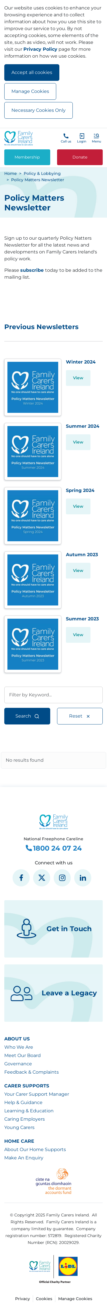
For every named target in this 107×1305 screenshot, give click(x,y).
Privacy (22, 1298)
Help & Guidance (23, 1102)
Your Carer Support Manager (36, 1094)
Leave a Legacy (53, 993)
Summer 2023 (82, 619)
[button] (96, 138)
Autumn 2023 (82, 554)
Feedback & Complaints (31, 1072)
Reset (80, 716)
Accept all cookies (31, 72)
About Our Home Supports (35, 1149)
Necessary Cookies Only (38, 110)
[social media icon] (21, 877)
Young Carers (19, 1127)
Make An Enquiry (23, 1158)
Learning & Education (29, 1110)
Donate (79, 157)
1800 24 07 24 (53, 848)
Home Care (19, 1141)
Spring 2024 (80, 490)
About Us (17, 1039)
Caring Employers (24, 1119)
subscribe (32, 270)
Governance (18, 1063)
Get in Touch (53, 928)
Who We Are (18, 1047)
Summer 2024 (82, 426)
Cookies (44, 1298)
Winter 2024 (81, 362)
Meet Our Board (22, 1055)
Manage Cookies (30, 91)
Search (27, 716)
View (78, 377)
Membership (27, 157)
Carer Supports (26, 1086)
